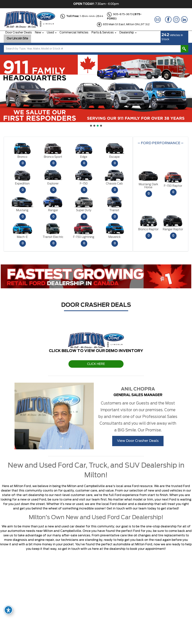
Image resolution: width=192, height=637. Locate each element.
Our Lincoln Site (17, 38)
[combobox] (96, 48)
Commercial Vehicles (74, 32)
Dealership (126, 32)
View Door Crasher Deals (138, 441)
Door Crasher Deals (18, 32)
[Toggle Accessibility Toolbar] (8, 609)
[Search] (96, 48)
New (38, 32)
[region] (96, 91)
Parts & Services (102, 32)
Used (50, 32)
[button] (6, 89)
